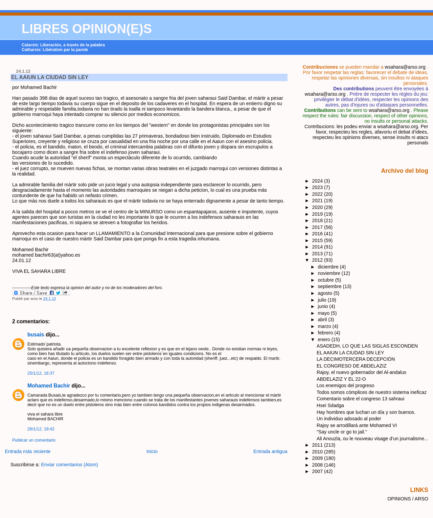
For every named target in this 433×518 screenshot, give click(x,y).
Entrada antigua (270, 451)
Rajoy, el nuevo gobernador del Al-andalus (361, 372)
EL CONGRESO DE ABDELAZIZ (352, 366)
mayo (324, 313)
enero (325, 339)
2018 (318, 220)
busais (35, 334)
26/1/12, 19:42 (40, 429)
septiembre (330, 286)
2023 (318, 187)
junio (323, 306)
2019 (318, 214)
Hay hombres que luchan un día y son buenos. (366, 412)
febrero (326, 332)
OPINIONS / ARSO (407, 498)
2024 (318, 181)
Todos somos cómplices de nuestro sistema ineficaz (372, 392)
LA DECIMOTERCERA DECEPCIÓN (356, 359)
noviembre (330, 273)
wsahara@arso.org (405, 67)
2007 (318, 471)
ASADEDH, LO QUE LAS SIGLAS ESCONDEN (367, 346)
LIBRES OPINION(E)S (87, 29)
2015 (318, 240)
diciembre (329, 266)
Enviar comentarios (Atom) (69, 464)
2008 (318, 465)
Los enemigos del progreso (345, 385)
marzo (325, 326)
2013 (318, 253)
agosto (326, 293)
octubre (326, 280)
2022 (318, 194)
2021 (318, 200)
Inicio (152, 451)
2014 (318, 247)
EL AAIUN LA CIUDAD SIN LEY (49, 77)
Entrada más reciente (27, 451)
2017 (318, 227)
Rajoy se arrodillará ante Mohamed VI (357, 425)
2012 (318, 260)
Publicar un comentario (33, 440)
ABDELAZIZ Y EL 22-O (341, 379)
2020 (318, 207)
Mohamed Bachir (48, 385)
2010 (318, 451)
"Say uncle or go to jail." (342, 431)
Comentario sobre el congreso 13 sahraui (360, 398)
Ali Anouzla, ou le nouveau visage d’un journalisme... (372, 438)
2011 (318, 445)
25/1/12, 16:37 (40, 373)
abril (323, 319)
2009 (318, 458)
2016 (318, 233)
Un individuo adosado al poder (349, 418)
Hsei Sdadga (330, 405)
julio (323, 300)
